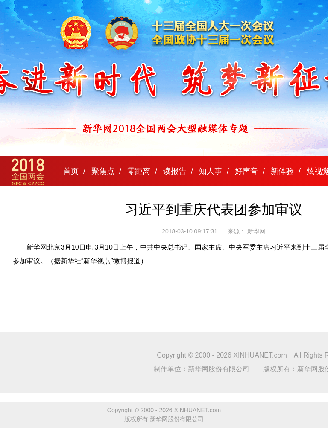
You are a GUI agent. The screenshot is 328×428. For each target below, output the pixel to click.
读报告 (174, 171)
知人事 (210, 171)
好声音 (246, 171)
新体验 (282, 171)
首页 (71, 171)
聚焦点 (102, 171)
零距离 (138, 171)
